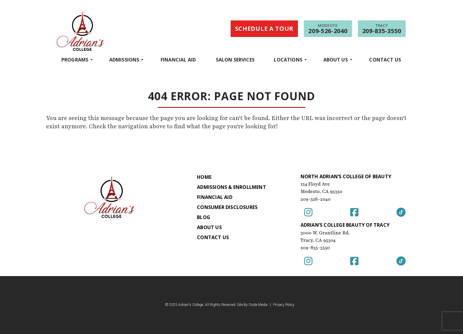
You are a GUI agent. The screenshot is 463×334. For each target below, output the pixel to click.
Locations (288, 60)
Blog (203, 217)
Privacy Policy (283, 305)
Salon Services (235, 59)
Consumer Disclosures (227, 207)
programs (74, 60)
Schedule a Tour (264, 29)
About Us (335, 60)
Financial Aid (178, 59)
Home (204, 177)
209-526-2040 (316, 199)
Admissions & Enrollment (231, 187)
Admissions (124, 60)
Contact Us (385, 59)
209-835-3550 (315, 247)
